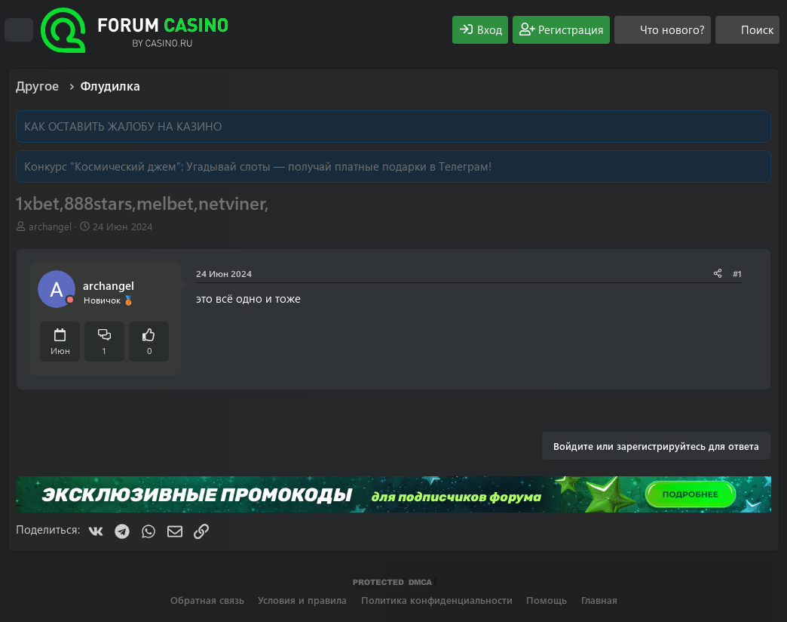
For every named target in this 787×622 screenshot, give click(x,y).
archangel (50, 226)
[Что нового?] (662, 30)
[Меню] (19, 30)
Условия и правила (302, 599)
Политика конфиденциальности (437, 599)
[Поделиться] (717, 273)
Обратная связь (207, 599)
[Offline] (70, 300)
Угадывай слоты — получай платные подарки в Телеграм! (338, 166)
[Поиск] (747, 30)
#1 (737, 273)
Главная (599, 599)
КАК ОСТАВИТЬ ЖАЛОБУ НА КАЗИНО (123, 126)
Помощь (546, 599)
